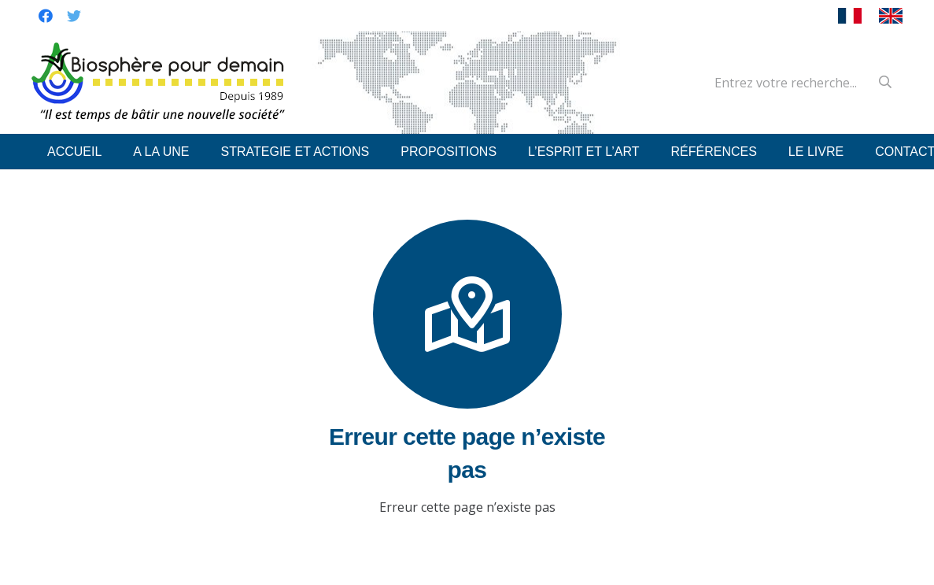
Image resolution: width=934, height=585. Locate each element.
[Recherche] (885, 83)
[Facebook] (45, 16)
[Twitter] (74, 16)
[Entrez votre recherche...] (800, 83)
